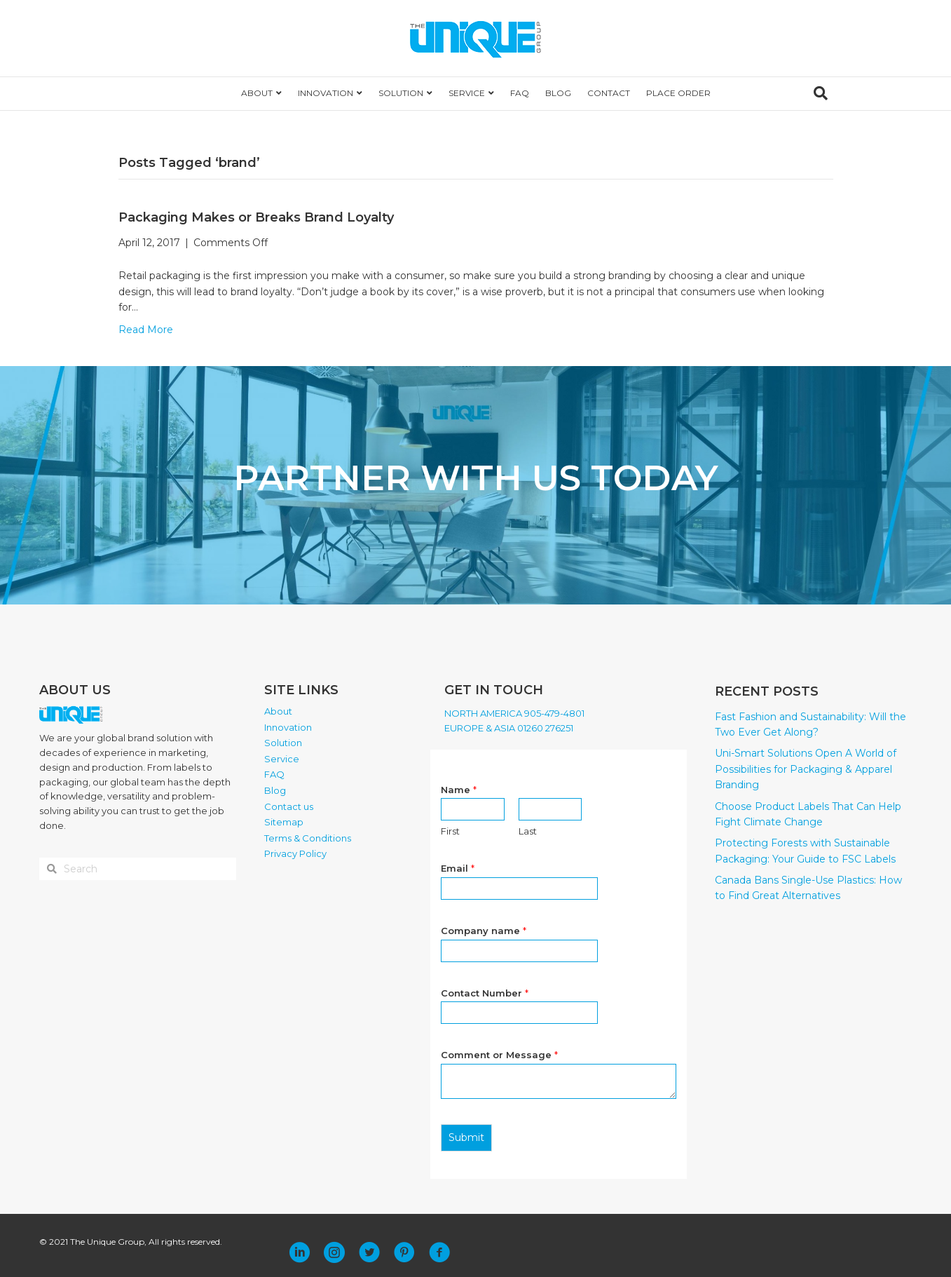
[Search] (820, 93)
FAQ (519, 93)
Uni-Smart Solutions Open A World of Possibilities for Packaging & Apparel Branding (805, 769)
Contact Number (484, 993)
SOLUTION (400, 93)
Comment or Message (499, 1054)
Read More (145, 329)
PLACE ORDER (678, 93)
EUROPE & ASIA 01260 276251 (508, 728)
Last (528, 831)
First (450, 831)
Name (459, 789)
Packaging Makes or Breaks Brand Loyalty (256, 217)
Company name (483, 930)
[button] (299, 1252)
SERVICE (467, 93)
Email (457, 868)
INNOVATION (325, 93)
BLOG (558, 93)
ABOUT (257, 93)
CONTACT (608, 93)
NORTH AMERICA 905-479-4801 (514, 713)
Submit (466, 1137)
